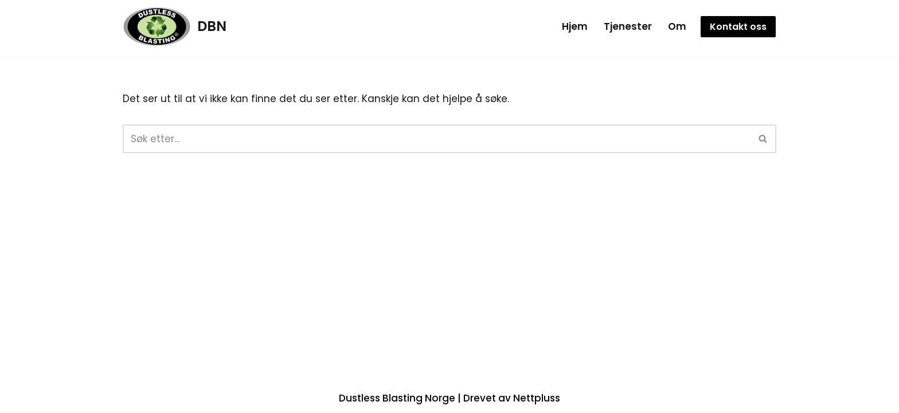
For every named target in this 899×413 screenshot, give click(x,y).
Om (677, 26)
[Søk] (437, 138)
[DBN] (174, 26)
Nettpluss (536, 398)
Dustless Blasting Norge (397, 398)
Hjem (575, 26)
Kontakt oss (738, 26)
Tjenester (628, 26)
